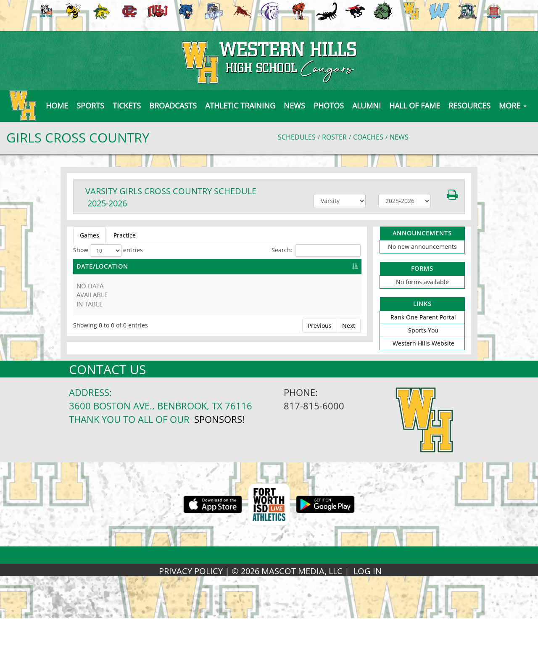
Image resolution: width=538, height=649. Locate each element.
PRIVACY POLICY (191, 571)
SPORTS (90, 105)
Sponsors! (219, 419)
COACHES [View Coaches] (368, 137)
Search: (316, 250)
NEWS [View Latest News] (399, 137)
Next (348, 326)
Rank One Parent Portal (423, 317)
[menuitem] (45, 11)
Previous (320, 326)
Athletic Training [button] (240, 105)
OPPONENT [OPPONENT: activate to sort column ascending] (258, 266)
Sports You (423, 330)
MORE (513, 105)
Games (89, 235)
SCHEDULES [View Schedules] (297, 137)
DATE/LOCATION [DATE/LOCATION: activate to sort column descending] (102, 266)
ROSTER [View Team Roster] (334, 137)
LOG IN (367, 571)
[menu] (57, 105)
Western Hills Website (423, 343)
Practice (124, 235)
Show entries (108, 250)
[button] (126, 105)
